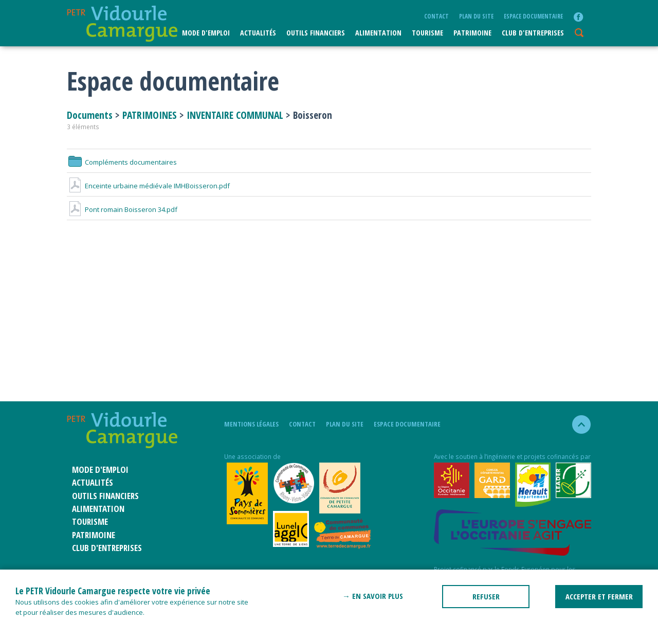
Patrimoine (472, 33)
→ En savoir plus (372, 596)
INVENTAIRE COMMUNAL (235, 115)
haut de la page (577, 424)
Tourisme (427, 33)
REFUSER (486, 596)
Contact (436, 16)
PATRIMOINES (149, 115)
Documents (91, 115)
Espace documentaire (533, 16)
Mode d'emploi (206, 33)
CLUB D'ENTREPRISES (533, 33)
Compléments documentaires (122, 162)
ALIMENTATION (378, 33)
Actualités (258, 33)
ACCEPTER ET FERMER (599, 596)
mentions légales (251, 424)
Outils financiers (315, 33)
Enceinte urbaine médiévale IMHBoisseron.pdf (148, 185)
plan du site (476, 16)
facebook (578, 17)
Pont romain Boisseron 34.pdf (122, 209)
